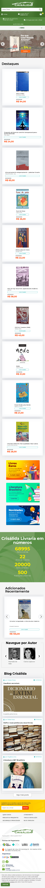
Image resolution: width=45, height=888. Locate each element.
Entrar (4, 14)
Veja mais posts (22, 795)
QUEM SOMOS (7, 814)
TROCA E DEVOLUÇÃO (30, 817)
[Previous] (3, 44)
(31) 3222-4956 (18, 24)
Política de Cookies (8, 882)
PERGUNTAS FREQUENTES (10, 817)
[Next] (42, 44)
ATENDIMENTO (28, 814)
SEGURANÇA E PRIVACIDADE (11, 820)
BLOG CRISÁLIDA (29, 820)
